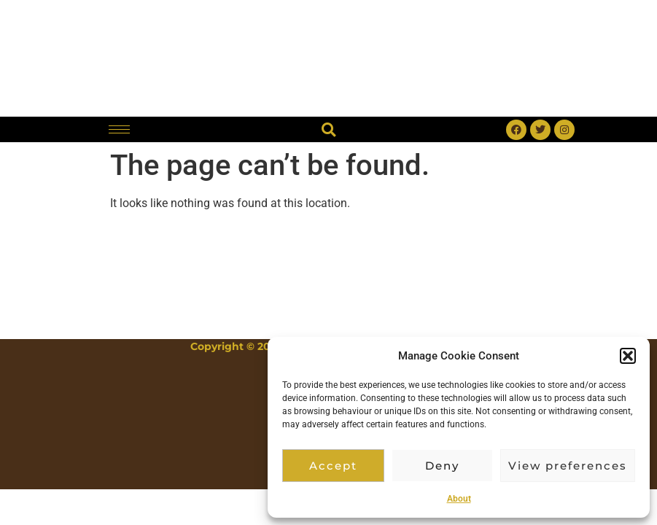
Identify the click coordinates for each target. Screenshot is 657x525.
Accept (333, 465)
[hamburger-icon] (119, 129)
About (459, 499)
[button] (628, 356)
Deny (442, 465)
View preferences (567, 465)
